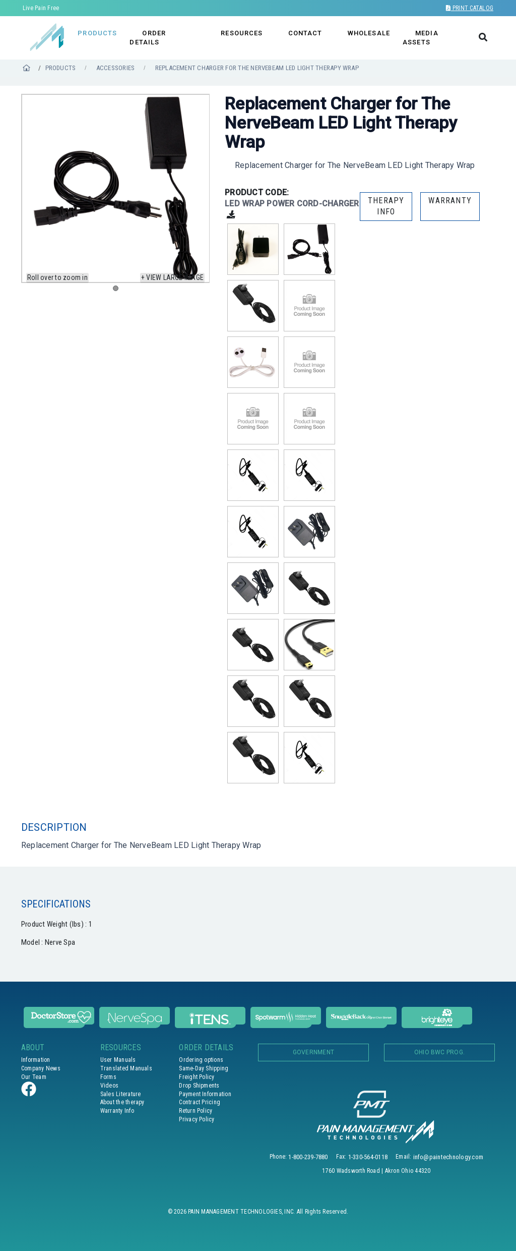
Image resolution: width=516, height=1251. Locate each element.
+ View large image (172, 277)
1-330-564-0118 (368, 1157)
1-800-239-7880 (308, 1157)
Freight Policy (196, 1077)
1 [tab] (118, 291)
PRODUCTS (97, 33)
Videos (109, 1085)
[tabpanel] (116, 188)
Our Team (33, 1077)
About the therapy (122, 1102)
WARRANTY (450, 200)
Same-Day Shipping (203, 1068)
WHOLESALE (369, 33)
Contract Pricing (199, 1102)
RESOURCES (242, 33)
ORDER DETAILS (148, 37)
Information (35, 1059)
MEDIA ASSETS (420, 37)
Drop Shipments (199, 1085)
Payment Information (205, 1094)
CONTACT (305, 33)
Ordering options (201, 1059)
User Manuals (118, 1059)
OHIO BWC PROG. (439, 1052)
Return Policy (195, 1110)
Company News (40, 1068)
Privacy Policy (196, 1119)
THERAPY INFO (386, 206)
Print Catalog (469, 8)
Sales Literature (120, 1094)
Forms (108, 1077)
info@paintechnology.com (448, 1157)
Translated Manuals (126, 1068)
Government (313, 1052)
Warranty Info (117, 1110)
